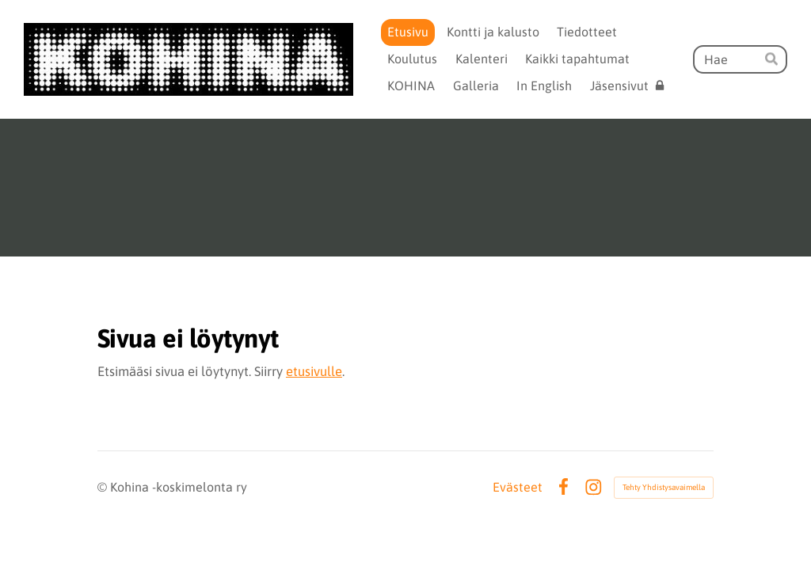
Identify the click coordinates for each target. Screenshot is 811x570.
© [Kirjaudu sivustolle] (103, 487)
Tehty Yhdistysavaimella (664, 487)
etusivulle (314, 371)
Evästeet (518, 487)
